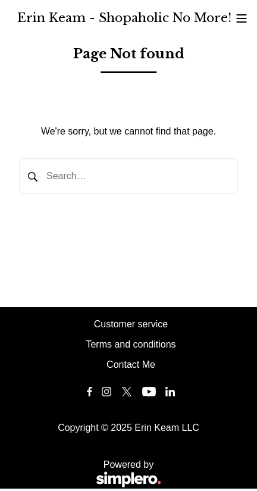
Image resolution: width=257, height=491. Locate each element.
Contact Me (130, 364)
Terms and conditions (130, 344)
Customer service (131, 324)
